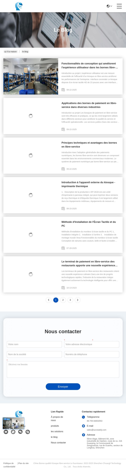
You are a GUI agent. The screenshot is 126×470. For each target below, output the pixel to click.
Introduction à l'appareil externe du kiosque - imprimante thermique (88, 184)
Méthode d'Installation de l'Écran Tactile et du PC (89, 224)
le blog (54, 437)
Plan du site (23, 463)
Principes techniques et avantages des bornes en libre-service (89, 144)
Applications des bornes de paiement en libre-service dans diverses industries (89, 105)
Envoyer (63, 386)
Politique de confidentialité (9, 465)
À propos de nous (57, 418)
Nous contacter (58, 442)
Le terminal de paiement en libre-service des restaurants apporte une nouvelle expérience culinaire (88, 263)
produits (55, 426)
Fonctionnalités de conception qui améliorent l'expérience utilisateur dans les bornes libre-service (89, 65)
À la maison (10, 51)
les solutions (57, 431)
